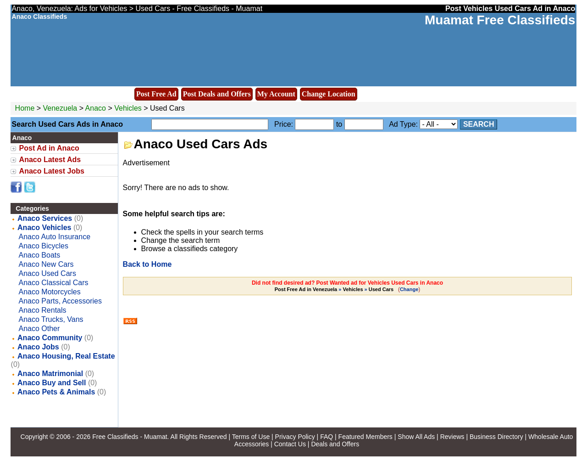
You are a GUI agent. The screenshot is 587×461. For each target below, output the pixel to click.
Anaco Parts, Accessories (60, 301)
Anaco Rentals (42, 310)
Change (409, 289)
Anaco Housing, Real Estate (66, 356)
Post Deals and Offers (217, 94)
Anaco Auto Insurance (55, 237)
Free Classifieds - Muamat (129, 436)
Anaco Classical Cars (54, 283)
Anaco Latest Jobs (51, 171)
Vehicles (128, 108)
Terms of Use (251, 436)
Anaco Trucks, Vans (51, 319)
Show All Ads (416, 436)
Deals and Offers (335, 444)
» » (335, 289)
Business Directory (496, 436)
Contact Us (290, 444)
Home (25, 108)
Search (478, 124)
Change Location (328, 94)
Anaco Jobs (38, 347)
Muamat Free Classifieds (500, 20)
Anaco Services (44, 218)
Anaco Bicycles (44, 246)
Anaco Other (39, 328)
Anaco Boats (40, 255)
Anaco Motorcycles (50, 292)
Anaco (96, 108)
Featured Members (365, 436)
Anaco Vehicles (44, 227)
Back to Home (147, 264)
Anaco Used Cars (47, 273)
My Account (276, 94)
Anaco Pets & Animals (56, 392)
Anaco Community (49, 338)
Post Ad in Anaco (49, 148)
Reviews (452, 436)
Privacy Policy (295, 436)
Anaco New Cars (46, 264)
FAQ (326, 436)
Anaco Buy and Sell (51, 383)
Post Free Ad (156, 94)
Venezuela (60, 108)
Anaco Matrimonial (50, 373)
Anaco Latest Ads (50, 159)
